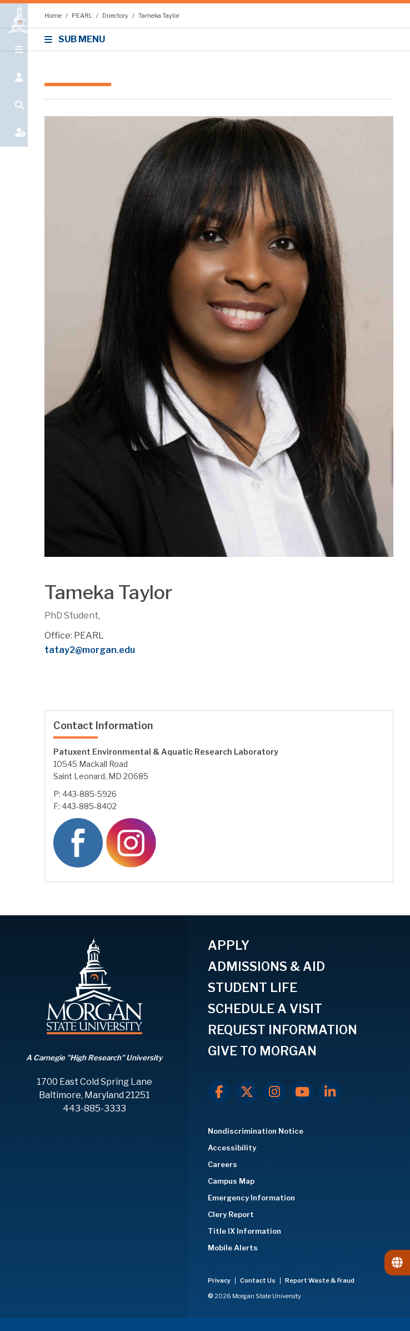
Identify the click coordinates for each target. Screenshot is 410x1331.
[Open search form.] (14, 118)
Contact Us (258, 1280)
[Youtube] (302, 1092)
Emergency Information (251, 1197)
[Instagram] (274, 1092)
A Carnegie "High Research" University (94, 1057)
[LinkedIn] (330, 1092)
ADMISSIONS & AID (266, 966)
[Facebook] (219, 1092)
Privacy (220, 1280)
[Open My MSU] (14, 145)
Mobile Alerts (233, 1247)
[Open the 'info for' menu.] (14, 90)
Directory (115, 15)
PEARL (82, 15)
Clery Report (231, 1214)
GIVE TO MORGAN (262, 1051)
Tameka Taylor (158, 15)
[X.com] (247, 1092)
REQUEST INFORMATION (282, 1030)
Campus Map (231, 1181)
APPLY (228, 945)
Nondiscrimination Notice (255, 1130)
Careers (222, 1164)
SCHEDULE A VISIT (265, 1008)
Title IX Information (244, 1231)
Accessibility (232, 1147)
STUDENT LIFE (252, 987)
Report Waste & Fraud (319, 1280)
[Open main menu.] (14, 62)
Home (53, 15)
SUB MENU (76, 39)
